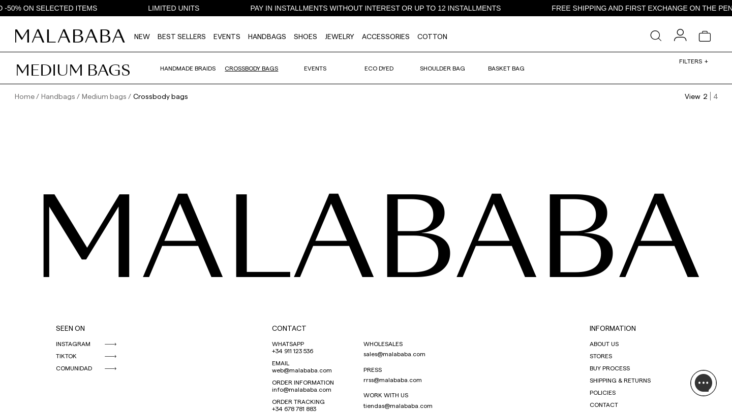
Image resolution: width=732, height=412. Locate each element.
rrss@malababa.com (392, 379)
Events (227, 36)
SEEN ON (70, 328)
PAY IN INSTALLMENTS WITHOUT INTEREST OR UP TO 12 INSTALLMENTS (378, 8)
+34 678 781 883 (294, 408)
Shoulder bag (442, 68)
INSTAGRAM (73, 343)
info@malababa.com (301, 389)
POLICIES (603, 392)
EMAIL (280, 362)
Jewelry (339, 36)
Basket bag (506, 68)
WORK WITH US (385, 394)
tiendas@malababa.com (398, 405)
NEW (142, 36)
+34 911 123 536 (292, 350)
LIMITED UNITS (176, 8)
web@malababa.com (302, 369)
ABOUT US (604, 343)
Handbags (267, 36)
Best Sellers (182, 36)
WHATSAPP (288, 343)
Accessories (386, 36)
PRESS (372, 369)
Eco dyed (378, 68)
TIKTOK (66, 355)
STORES (601, 355)
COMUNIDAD (74, 367)
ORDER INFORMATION (303, 382)
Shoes (305, 36)
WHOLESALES (383, 343)
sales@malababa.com (394, 353)
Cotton (432, 36)
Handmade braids (188, 68)
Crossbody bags (251, 68)
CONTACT (289, 328)
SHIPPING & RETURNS (620, 380)
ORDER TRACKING (298, 401)
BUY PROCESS (610, 367)
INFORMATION (613, 328)
